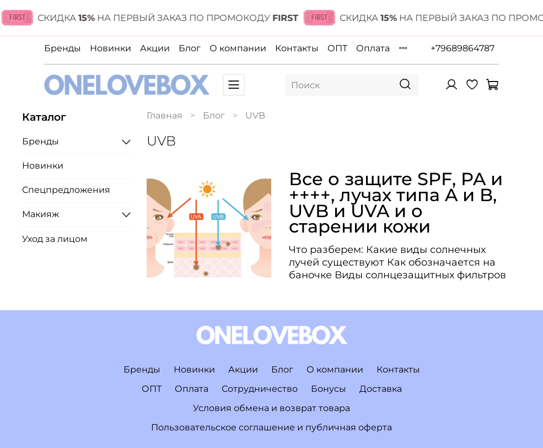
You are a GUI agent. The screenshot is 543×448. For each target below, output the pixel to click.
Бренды (62, 48)
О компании (237, 48)
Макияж (40, 214)
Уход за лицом (55, 239)
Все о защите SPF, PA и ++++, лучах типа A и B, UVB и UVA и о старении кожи (396, 202)
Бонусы (328, 389)
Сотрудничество (260, 389)
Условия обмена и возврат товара (271, 408)
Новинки (110, 48)
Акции (155, 48)
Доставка (380, 389)
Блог (190, 48)
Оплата (373, 48)
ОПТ (337, 48)
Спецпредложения (66, 190)
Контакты (297, 48)
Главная (164, 115)
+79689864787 (462, 48)
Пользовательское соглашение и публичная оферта (271, 427)
